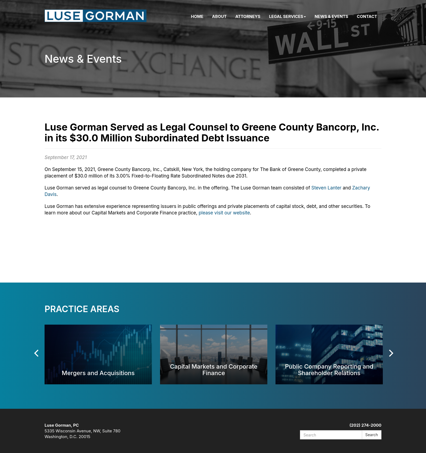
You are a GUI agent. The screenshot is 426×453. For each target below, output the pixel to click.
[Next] (390, 353)
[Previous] (37, 353)
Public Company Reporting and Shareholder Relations (329, 369)
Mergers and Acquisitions (98, 372)
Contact (367, 16)
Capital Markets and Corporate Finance (214, 369)
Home (197, 16)
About (219, 16)
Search (371, 434)
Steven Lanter (326, 188)
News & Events (331, 16)
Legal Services (287, 16)
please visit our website (224, 213)
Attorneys (247, 16)
